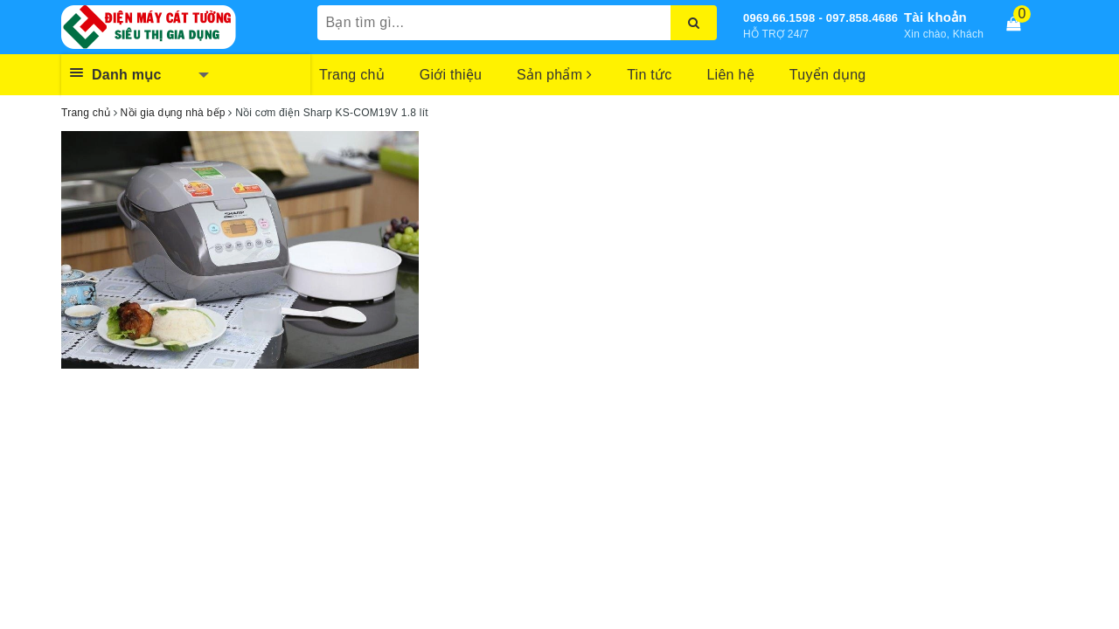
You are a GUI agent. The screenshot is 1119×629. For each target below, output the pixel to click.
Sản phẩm (554, 74)
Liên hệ (730, 74)
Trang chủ (352, 74)
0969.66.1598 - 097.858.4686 (820, 17)
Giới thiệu (451, 74)
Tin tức (649, 74)
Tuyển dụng (827, 74)
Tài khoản (935, 17)
